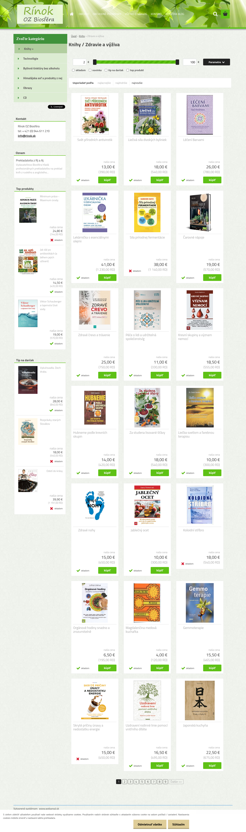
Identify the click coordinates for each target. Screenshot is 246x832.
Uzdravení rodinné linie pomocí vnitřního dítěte (147, 727)
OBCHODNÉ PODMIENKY (107, 14)
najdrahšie (121, 83)
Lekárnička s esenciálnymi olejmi (91, 239)
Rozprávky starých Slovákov (50, 422)
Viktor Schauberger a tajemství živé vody (51, 305)
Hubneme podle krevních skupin (90, 434)
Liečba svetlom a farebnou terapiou (196, 434)
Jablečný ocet (140, 530)
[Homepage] (71, 14)
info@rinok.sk (27, 136)
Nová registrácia (221, 3)
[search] (215, 14)
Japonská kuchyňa (195, 725)
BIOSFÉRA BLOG (174, 14)
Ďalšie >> (176, 781)
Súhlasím (178, 824)
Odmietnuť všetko (149, 824)
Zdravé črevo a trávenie (94, 335)
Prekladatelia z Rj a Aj (30, 160)
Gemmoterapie (193, 628)
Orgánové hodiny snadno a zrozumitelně (91, 630)
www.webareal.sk (49, 808)
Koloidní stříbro (193, 530)
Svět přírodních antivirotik (94, 140)
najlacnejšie (104, 83)
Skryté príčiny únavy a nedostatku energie (88, 727)
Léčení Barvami (193, 140)
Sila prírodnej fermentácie (147, 237)
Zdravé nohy (86, 530)
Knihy (82, 36)
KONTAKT (156, 14)
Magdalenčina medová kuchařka (141, 630)
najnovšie (137, 83)
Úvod (73, 36)
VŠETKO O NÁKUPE (136, 14)
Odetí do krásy (55, 471)
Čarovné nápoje (193, 237)
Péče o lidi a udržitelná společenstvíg (141, 337)
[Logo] (39, 14)
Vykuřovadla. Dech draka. (50, 370)
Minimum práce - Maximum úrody (49, 198)
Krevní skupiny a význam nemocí (195, 337)
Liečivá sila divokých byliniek (147, 140)
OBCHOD (84, 14)
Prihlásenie (205, 3)
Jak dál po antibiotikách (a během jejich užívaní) (48, 255)
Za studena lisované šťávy (147, 433)
